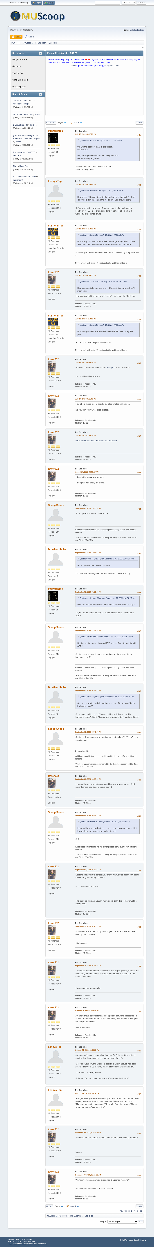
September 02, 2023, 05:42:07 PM (88, 732)
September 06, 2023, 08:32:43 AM (88, 815)
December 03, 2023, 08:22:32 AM (88, 1175)
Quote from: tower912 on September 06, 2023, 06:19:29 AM (105, 822)
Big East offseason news (24, 177)
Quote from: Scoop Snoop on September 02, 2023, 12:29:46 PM (107, 697)
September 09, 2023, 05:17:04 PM (88, 870)
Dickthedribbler (57, 549)
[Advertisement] (94, 92)
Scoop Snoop (56, 505)
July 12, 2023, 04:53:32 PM (85, 229)
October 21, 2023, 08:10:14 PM (87, 1093)
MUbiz (37, 114)
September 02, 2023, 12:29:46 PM (88, 630)
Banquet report (20, 125)
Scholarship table (137, 30)
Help (122, 1240)
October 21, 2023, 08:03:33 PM (87, 1050)
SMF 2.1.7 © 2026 (14, 1241)
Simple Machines (28, 1241)
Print (139, 123)
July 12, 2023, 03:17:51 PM (85, 134)
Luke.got (109, 367)
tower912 (17, 156)
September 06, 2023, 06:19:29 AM (88, 779)
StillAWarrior (55, 225)
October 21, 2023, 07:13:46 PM (87, 1011)
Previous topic (125, 1211)
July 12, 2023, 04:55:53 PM (85, 275)
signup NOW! (113, 66)
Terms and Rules (131, 1240)
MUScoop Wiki (19, 86)
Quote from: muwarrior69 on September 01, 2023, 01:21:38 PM (106, 637)
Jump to (103, 1221)
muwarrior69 (18, 180)
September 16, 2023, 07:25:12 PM (88, 926)
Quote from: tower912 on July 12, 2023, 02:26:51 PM (102, 190)
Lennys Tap (55, 181)
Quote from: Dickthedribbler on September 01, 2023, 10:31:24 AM (107, 598)
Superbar (16, 66)
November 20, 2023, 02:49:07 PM (88, 1133)
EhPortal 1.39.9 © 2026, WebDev (20, 1239)
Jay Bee (33, 125)
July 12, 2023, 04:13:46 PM (85, 184)
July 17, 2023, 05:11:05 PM (85, 399)
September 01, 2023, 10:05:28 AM (88, 508)
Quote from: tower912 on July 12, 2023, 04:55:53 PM (102, 325)
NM (14, 166)
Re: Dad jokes (81, 131)
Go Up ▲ (142, 1240)
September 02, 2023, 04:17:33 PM (88, 690)
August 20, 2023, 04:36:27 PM (86, 472)
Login (72, 66)
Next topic (138, 1211)
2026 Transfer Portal (22, 114)
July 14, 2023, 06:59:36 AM (85, 362)
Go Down (50, 123)
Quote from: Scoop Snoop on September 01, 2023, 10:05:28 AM (107, 559)
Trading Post (18, 73)
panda (18, 142)
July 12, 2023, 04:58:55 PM (85, 319)
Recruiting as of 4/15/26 (24, 152)
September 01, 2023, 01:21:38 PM (88, 592)
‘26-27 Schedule (20, 100)
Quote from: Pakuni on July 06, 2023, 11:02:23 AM (101, 140)
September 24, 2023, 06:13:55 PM (88, 966)
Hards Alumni (24, 166)
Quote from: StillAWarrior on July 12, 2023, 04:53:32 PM (103, 281)
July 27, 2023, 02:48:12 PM (85, 435)
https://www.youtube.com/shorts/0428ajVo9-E (96, 440)
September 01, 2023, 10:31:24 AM (88, 553)
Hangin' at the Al (19, 59)
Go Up (49, 1206)
